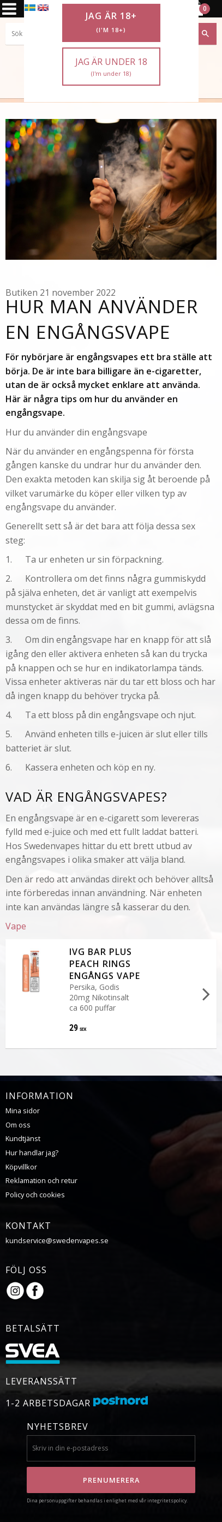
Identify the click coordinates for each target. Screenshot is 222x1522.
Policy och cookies (35, 1194)
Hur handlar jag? (31, 1152)
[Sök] (206, 34)
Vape (15, 926)
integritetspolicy (167, 1500)
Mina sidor (22, 1110)
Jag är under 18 (111, 67)
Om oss (18, 1125)
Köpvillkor (21, 1167)
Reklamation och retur (41, 1180)
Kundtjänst (22, 1138)
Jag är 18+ (111, 22)
